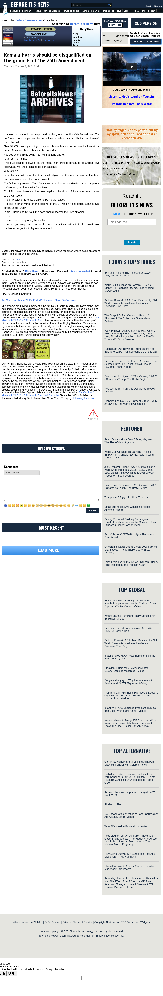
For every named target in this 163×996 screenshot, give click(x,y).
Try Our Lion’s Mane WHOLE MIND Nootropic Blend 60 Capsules (39, 300)
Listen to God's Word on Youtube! (131, 97)
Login (149, 6)
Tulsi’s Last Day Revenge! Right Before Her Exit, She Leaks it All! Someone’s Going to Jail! (131, 350)
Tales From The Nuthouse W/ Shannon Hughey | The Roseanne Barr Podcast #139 (131, 563)
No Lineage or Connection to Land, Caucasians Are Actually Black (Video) (131, 815)
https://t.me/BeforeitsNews (119, 174)
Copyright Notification (106, 922)
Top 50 (135, 10)
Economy (26, 10)
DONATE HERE (115, 25)
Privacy (67, 922)
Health (37, 10)
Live (119, 10)
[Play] (131, 66)
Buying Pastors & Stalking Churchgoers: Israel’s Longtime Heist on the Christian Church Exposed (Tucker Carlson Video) (131, 522)
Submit (132, 242)
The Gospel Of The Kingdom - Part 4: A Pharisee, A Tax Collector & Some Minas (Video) (127, 318)
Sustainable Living (91, 10)
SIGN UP (116, 214)
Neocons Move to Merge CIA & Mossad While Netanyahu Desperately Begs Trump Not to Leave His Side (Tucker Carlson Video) (130, 723)
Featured (15, 10)
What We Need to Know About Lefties (125, 826)
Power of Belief (71, 10)
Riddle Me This (112, 804)
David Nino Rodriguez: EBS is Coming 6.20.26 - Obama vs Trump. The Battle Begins (130, 378)
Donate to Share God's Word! (132, 104)
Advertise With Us (32, 922)
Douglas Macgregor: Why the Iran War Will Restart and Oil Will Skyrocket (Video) (128, 682)
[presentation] (131, 232)
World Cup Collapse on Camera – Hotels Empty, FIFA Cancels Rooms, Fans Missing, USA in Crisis (129, 288)
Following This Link (83, 398)
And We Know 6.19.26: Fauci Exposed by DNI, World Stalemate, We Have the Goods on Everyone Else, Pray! (131, 303)
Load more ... (50, 550)
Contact (56, 922)
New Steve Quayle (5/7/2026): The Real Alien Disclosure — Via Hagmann (130, 855)
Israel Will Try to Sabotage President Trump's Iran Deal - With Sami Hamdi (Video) (130, 709)
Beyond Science (51, 10)
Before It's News (30, 4)
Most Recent (148, 10)
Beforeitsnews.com (28, 20)
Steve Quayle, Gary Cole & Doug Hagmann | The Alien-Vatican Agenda (129, 441)
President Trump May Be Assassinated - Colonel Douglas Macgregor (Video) (127, 669)
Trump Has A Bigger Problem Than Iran (126, 497)
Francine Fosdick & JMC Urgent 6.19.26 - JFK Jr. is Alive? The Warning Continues (130, 402)
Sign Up (158, 6)
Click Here (31, 271)
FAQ (47, 922)
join (18, 259)
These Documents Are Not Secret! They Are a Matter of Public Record (130, 867)
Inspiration (109, 10)
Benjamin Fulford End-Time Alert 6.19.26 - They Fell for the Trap (128, 274)
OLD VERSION (146, 23)
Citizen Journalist (79, 271)
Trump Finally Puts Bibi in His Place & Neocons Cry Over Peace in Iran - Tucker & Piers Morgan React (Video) (131, 695)
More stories (48, 40)
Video (127, 10)
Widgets (145, 922)
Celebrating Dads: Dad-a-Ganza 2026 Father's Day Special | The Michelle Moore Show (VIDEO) (130, 549)
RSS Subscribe (129, 922)
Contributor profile (32, 40)
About (16, 922)
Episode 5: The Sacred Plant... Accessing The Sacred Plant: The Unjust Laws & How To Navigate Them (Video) (130, 364)
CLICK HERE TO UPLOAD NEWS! (145, 42)
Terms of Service (82, 922)
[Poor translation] (12, 973)
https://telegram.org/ (147, 163)
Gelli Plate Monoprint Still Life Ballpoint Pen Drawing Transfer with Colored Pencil (129, 763)
